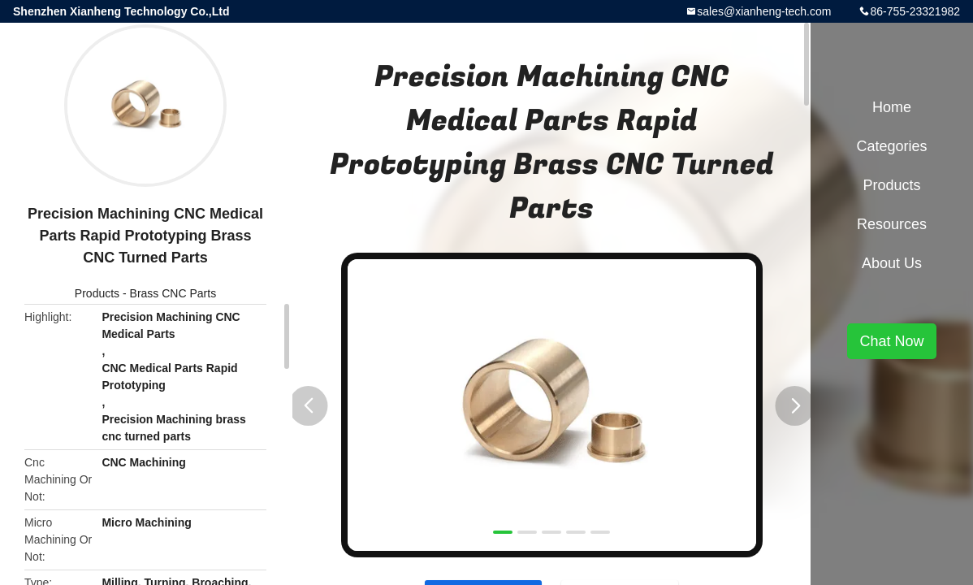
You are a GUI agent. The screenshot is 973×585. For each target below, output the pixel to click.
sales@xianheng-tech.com (764, 11)
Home (891, 107)
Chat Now (891, 341)
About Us (892, 263)
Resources (892, 224)
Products (97, 293)
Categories (891, 146)
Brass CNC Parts (173, 293)
